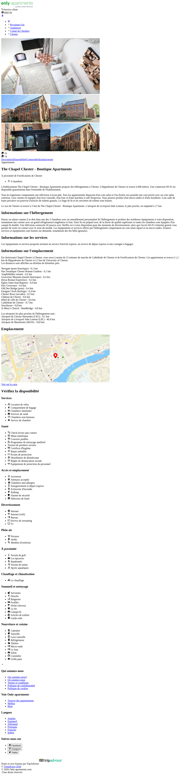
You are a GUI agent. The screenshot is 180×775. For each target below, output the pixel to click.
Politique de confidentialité (21, 685)
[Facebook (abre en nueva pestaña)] (15, 745)
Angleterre (15, 28)
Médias (11, 703)
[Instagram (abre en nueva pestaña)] (15, 749)
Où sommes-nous (16, 680)
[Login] (2, 16)
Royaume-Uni (17, 24)
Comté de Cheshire (20, 31)
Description (7, 159)
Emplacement (46, 159)
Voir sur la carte (9, 384)
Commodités (32, 159)
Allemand (13, 724)
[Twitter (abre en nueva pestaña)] (13, 752)
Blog (10, 706)
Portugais (12, 727)
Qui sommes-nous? (17, 677)
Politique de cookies (18, 688)
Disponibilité (19, 159)
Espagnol (12, 721)
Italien (11, 732)
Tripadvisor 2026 (12, 766)
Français (12, 729)
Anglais (11, 718)
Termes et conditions (18, 682)
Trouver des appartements (21, 700)
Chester (14, 34)
